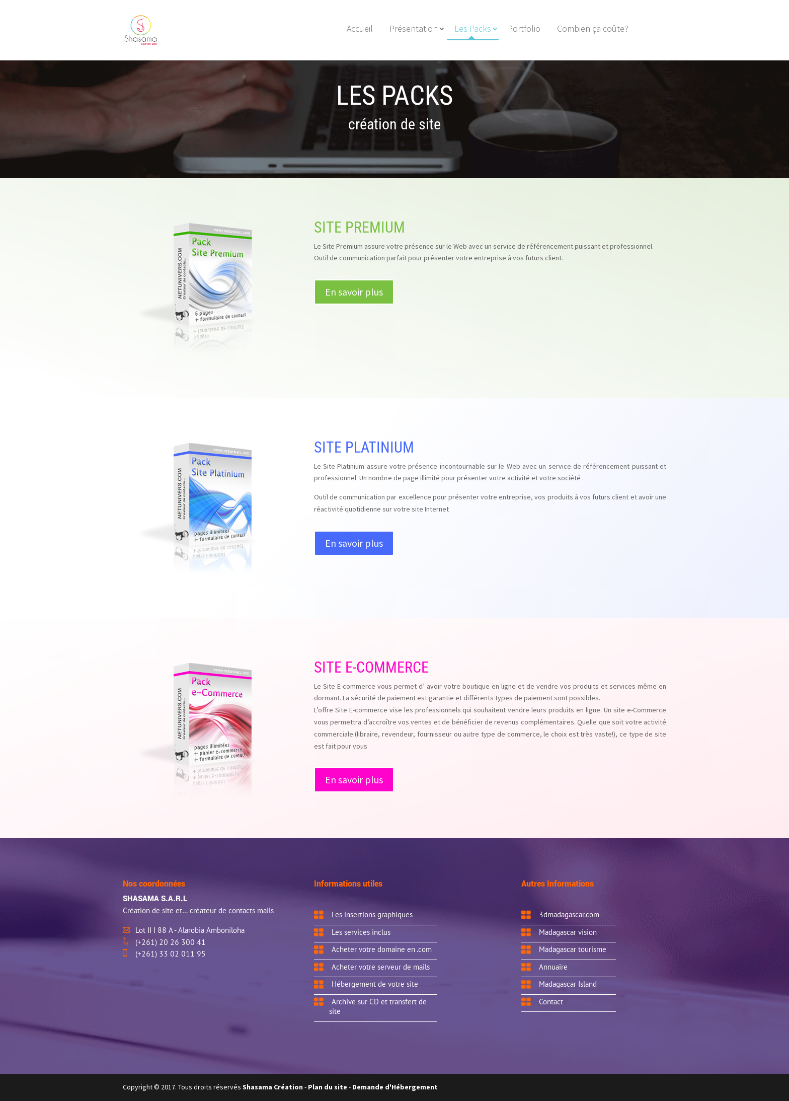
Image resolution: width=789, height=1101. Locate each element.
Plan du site (327, 1086)
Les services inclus (361, 932)
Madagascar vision (568, 932)
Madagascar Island (568, 984)
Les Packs (472, 29)
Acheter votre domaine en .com (382, 949)
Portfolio (524, 29)
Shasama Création (273, 1086)
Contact (551, 1001)
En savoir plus (354, 291)
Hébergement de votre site (375, 984)
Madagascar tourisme (572, 949)
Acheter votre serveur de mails (381, 967)
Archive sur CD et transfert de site (378, 1006)
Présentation (413, 29)
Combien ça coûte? (592, 29)
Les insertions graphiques (372, 914)
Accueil (360, 29)
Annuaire (553, 967)
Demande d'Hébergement (395, 1086)
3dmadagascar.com (569, 914)
